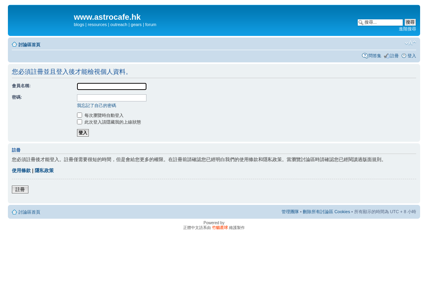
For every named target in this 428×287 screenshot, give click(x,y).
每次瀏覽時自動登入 (100, 115)
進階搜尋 (407, 28)
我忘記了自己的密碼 (96, 105)
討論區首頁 (29, 44)
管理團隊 (290, 211)
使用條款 (21, 170)
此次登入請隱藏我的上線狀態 (109, 122)
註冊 (394, 55)
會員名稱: (21, 85)
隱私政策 (44, 170)
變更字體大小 (410, 43)
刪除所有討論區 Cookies (326, 211)
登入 (411, 55)
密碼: (17, 97)
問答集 (374, 55)
